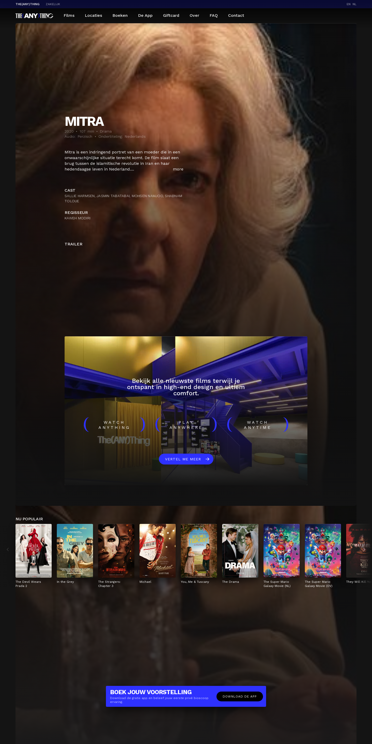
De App (145, 15)
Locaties (93, 15)
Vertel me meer (183, 459)
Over (194, 15)
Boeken (120, 15)
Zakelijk (53, 4)
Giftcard (171, 15)
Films (69, 15)
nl (355, 4)
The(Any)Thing (28, 4)
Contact (236, 15)
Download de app (240, 696)
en (349, 4)
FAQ (214, 15)
